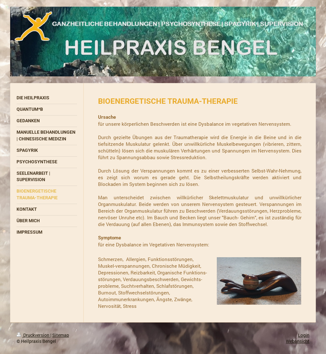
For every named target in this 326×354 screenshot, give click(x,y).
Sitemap (60, 335)
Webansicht (297, 341)
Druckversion (33, 335)
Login (303, 335)
